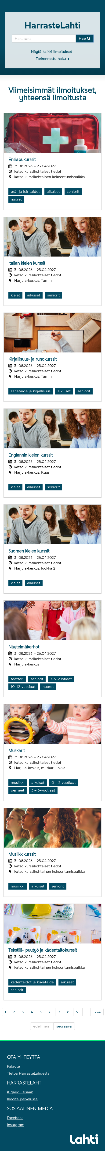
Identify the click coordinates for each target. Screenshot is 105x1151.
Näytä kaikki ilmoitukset (51, 51)
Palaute (13, 1066)
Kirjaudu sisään (20, 1092)
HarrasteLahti (52, 25)
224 (98, 1012)
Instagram (15, 1125)
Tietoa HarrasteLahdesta (28, 1073)
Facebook (15, 1118)
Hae (85, 38)
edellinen (41, 1026)
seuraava (64, 1026)
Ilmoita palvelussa (22, 1099)
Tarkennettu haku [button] (51, 58)
